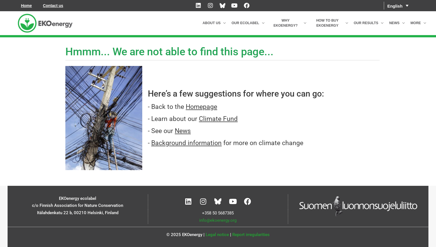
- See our (169, 131)
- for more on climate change (225, 143)
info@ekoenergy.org (218, 220)
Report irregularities (251, 234)
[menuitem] (398, 6)
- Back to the (182, 107)
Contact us (53, 5)
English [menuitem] (395, 5)
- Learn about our (193, 119)
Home (26, 5)
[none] (406, 6)
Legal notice (217, 234)
